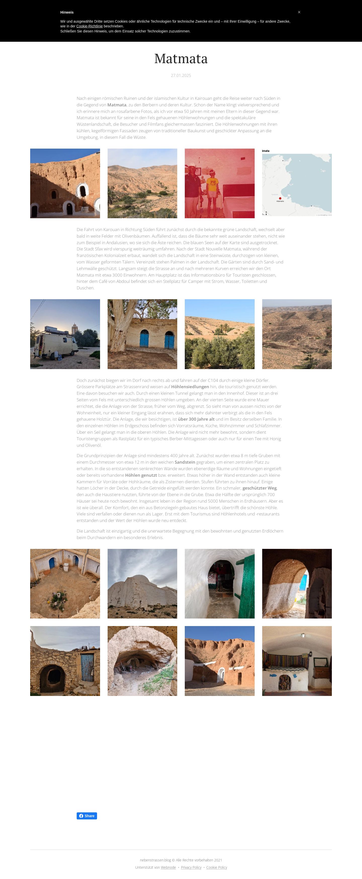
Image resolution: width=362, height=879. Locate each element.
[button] (299, 12)
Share (87, 816)
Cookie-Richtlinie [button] (89, 26)
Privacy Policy (191, 867)
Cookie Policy (216, 867)
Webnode (168, 867)
